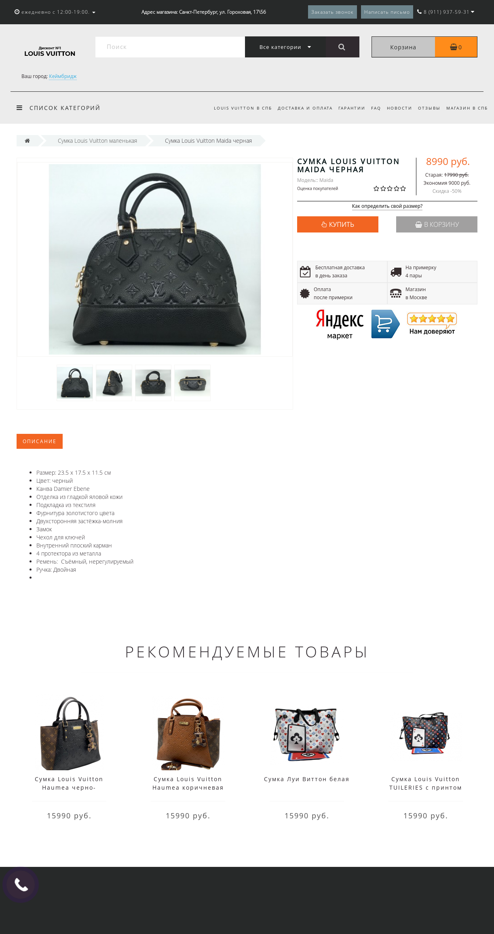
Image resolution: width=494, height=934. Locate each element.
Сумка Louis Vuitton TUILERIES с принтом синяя (425, 787)
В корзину (437, 224)
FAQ (372, 108)
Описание (40, 441)
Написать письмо (387, 11)
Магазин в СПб (467, 108)
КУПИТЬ (341, 224)
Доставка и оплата (298, 108)
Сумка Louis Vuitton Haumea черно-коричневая (69, 787)
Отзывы (427, 108)
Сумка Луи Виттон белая (307, 779)
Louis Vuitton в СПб (235, 108)
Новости (397, 108)
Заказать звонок (332, 11)
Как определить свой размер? (387, 206)
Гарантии (346, 108)
